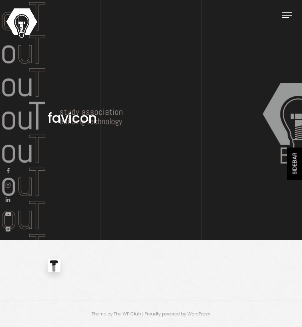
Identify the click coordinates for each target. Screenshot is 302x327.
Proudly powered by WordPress (178, 314)
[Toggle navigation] (287, 15)
